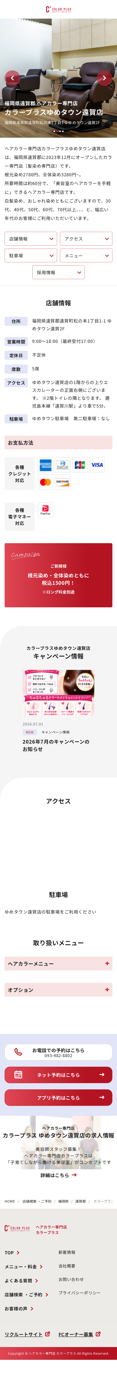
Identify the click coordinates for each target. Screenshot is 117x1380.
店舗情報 (18, 238)
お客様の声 (16, 1308)
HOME (10, 1201)
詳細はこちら (54, 1175)
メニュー (74, 255)
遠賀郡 (80, 1201)
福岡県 (63, 1201)
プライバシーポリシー (80, 1293)
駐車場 (16, 255)
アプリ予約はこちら (58, 1097)
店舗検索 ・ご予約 (37, 1201)
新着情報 (67, 1252)
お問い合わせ (71, 1279)
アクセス (74, 238)
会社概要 (67, 1266)
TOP (9, 1252)
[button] (12, 78)
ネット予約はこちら (58, 1074)
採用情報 (46, 272)
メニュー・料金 (21, 1266)
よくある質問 (18, 1280)
